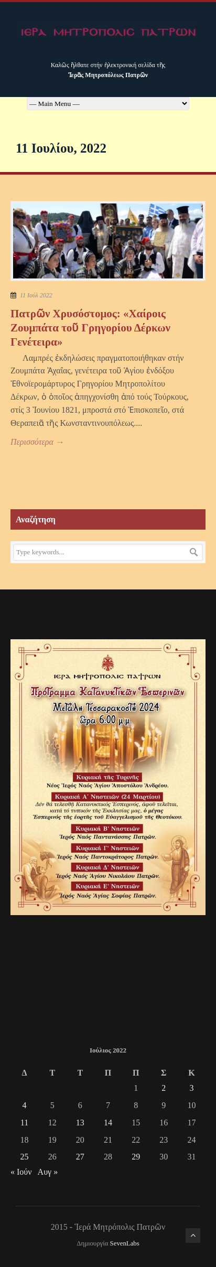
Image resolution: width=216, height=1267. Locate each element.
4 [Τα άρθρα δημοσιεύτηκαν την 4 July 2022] (25, 1105)
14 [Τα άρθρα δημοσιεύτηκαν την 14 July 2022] (108, 1122)
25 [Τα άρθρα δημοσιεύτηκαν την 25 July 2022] (24, 1156)
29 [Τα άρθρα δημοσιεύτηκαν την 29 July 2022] (136, 1156)
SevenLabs (124, 1243)
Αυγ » (48, 1171)
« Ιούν (20, 1171)
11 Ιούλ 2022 (36, 295)
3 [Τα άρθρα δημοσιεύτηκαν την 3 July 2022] (191, 1087)
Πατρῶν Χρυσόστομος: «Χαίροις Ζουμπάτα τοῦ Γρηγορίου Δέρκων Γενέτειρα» (90, 328)
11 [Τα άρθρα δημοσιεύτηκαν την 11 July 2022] (24, 1122)
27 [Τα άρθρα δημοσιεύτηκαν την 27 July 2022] (80, 1156)
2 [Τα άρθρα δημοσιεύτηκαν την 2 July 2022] (163, 1087)
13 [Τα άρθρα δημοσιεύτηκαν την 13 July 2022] (80, 1122)
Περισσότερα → (37, 441)
